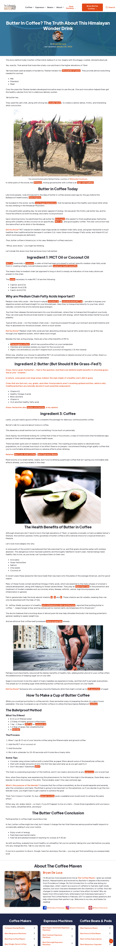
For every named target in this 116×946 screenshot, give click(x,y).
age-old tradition (85, 182)
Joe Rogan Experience (45, 203)
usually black (55, 103)
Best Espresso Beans (47, 454)
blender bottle (47, 796)
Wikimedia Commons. (79, 179)
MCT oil (58, 221)
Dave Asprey (35, 197)
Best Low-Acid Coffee (24, 454)
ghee (37, 766)
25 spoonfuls (94, 689)
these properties (54, 621)
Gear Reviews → (71, 7)
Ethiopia (38, 182)
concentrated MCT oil (72, 301)
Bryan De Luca (59, 44)
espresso (89, 772)
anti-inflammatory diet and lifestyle (58, 605)
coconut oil (53, 301)
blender (16, 729)
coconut (30, 263)
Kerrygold (60, 219)
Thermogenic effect (20, 344)
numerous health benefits (65, 266)
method (93, 704)
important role (82, 586)
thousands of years (71, 70)
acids (12, 279)
